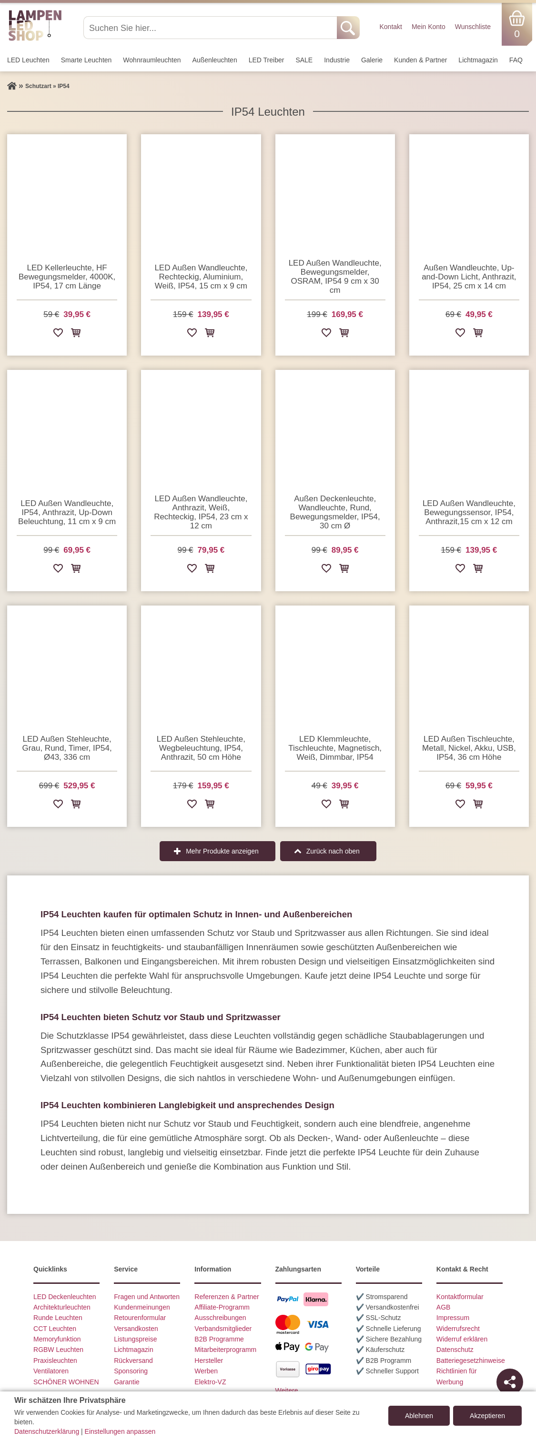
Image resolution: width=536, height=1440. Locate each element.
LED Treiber (266, 60)
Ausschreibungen (220, 1317)
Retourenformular (140, 1317)
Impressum (452, 1317)
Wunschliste (473, 26)
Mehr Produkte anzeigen (222, 851)
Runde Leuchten (57, 1317)
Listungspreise (135, 1339)
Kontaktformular (460, 1297)
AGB (443, 1307)
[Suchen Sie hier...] (211, 27)
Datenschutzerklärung (46, 1431)
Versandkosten (136, 1328)
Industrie (337, 60)
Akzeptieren (487, 1416)
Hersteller (208, 1360)
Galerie (372, 60)
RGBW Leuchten (58, 1349)
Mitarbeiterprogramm (225, 1349)
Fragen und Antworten (147, 1297)
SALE (304, 60)
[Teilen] (510, 1382)
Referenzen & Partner (226, 1297)
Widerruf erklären (461, 1339)
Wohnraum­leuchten (152, 60)
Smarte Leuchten (86, 60)
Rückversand (133, 1360)
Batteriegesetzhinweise (470, 1360)
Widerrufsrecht (458, 1328)
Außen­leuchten (214, 60)
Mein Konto (428, 26)
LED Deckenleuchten (64, 1297)
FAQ (516, 60)
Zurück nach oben (333, 851)
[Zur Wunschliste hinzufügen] (58, 334)
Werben (206, 1371)
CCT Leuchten (54, 1328)
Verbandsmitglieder (223, 1328)
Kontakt (390, 26)
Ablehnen (419, 1416)
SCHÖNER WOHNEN (66, 1382)
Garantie (127, 1382)
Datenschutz (455, 1349)
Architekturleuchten (62, 1307)
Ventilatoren (51, 1371)
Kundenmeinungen (142, 1307)
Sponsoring (131, 1371)
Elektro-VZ (210, 1382)
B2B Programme (218, 1339)
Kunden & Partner (420, 60)
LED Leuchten (28, 60)
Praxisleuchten (55, 1360)
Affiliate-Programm (222, 1307)
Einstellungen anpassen (120, 1431)
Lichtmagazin (478, 60)
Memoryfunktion (57, 1339)
